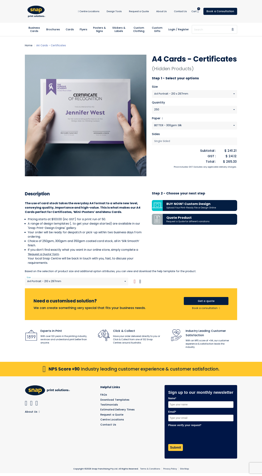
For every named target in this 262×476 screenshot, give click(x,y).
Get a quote (206, 303)
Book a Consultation (220, 11)
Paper (157, 119)
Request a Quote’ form (44, 256)
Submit (175, 450)
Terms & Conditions (150, 471)
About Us (33, 414)
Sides (156, 135)
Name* (172, 401)
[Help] (162, 119)
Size (155, 87)
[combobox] (194, 94)
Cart (195, 11)
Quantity (158, 103)
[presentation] (195, 438)
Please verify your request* (184, 427)
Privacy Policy (170, 471)
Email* (172, 414)
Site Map (184, 471)
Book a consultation (206, 311)
